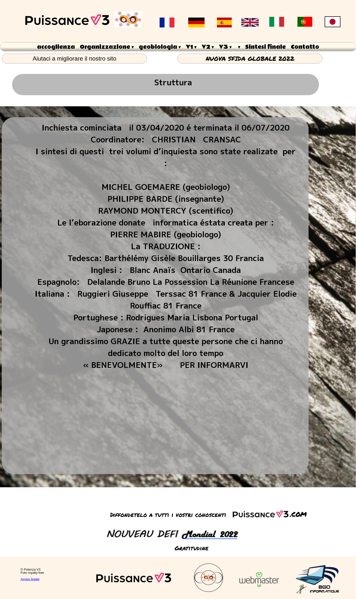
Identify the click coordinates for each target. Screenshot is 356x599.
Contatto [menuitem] (305, 47)
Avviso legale (30, 579)
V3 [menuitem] (225, 47)
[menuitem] (238, 47)
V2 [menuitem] (208, 47)
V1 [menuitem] (191, 47)
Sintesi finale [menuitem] (265, 47)
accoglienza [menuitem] (56, 47)
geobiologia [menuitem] (160, 47)
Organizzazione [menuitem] (107, 47)
